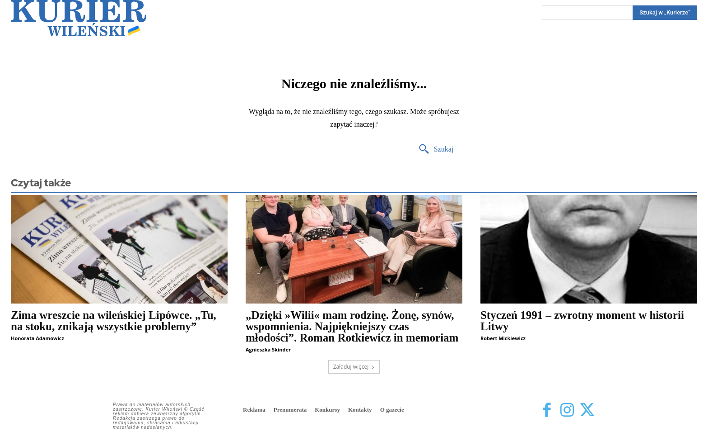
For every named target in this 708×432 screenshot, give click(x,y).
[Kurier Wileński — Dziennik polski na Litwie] (78, 18)
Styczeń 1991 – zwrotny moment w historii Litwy (582, 320)
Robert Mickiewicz (503, 338)
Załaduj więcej (354, 366)
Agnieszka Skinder (268, 349)
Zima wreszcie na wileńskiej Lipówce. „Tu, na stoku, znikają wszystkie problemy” (113, 320)
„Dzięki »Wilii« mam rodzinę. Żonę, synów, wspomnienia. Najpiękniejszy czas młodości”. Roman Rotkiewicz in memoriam (352, 326)
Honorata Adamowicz (37, 338)
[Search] (665, 12)
